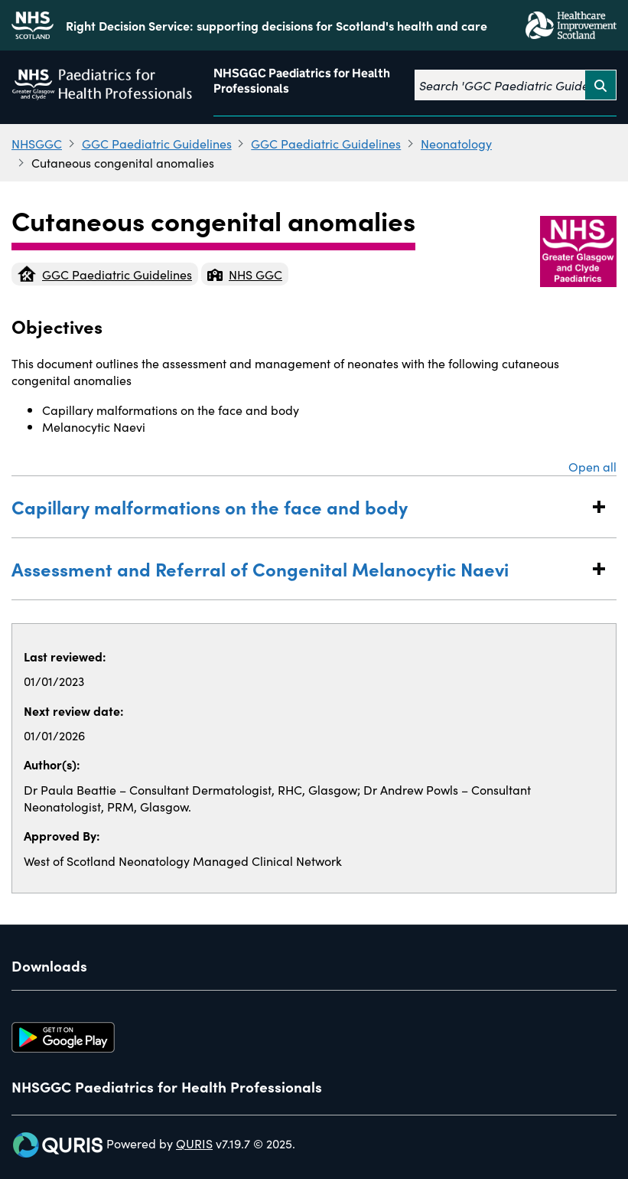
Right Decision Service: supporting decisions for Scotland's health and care (276, 25)
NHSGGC (36, 143)
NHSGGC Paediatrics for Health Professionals (301, 81)
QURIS (194, 1143)
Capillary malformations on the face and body (298, 506)
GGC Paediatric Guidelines (157, 143)
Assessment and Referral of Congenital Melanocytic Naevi (298, 568)
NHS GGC (244, 274)
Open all (592, 466)
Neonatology (456, 143)
